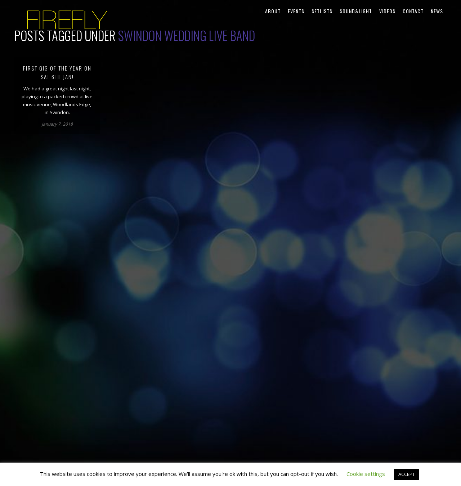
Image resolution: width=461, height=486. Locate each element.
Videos (387, 11)
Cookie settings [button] (365, 473)
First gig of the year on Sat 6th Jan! (57, 72)
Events (296, 11)
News (437, 11)
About (273, 11)
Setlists (322, 11)
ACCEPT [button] (406, 474)
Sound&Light (356, 11)
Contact (413, 11)
